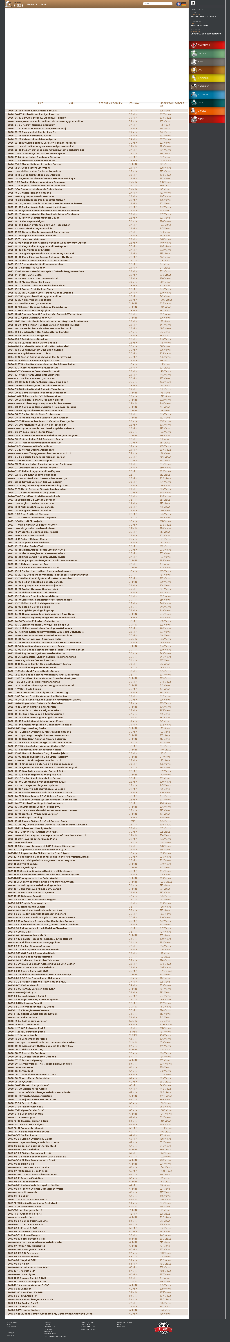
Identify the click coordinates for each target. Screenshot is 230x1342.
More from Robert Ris (172, 104)
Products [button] (32, 4)
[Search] (157, 3)
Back (43, 4)
